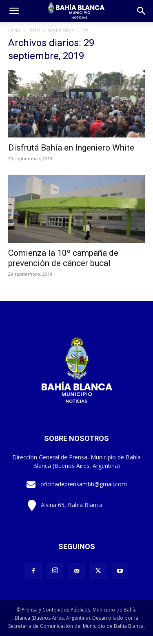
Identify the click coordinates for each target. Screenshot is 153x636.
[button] (141, 11)
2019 (34, 30)
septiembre (60, 30)
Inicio (14, 30)
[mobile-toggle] (14, 11)
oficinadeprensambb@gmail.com (83, 484)
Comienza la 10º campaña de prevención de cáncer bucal (63, 258)
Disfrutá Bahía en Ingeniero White (71, 148)
